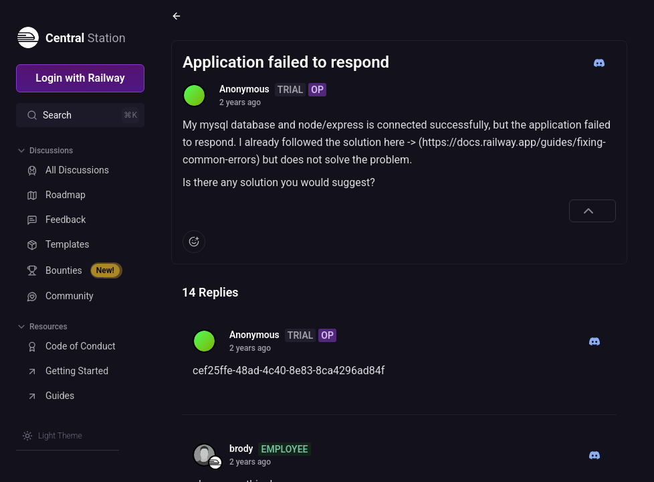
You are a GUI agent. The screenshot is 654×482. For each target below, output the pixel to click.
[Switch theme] (52, 435)
